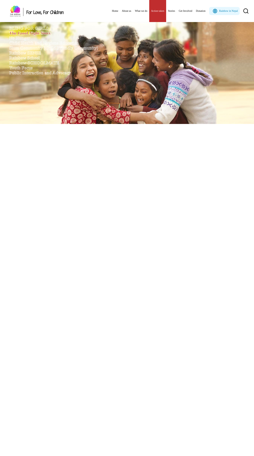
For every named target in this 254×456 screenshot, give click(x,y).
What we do (141, 11)
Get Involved (185, 11)
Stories (171, 11)
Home (115, 11)
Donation (200, 11)
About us (126, 11)
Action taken (157, 11)
